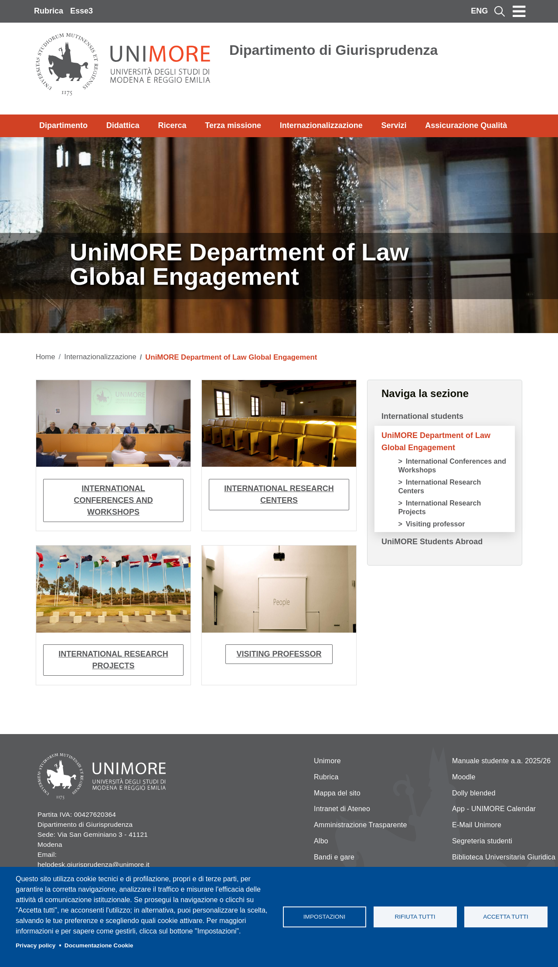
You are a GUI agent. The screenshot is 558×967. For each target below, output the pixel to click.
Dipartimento (63, 125)
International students (422, 416)
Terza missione (233, 125)
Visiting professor (278, 654)
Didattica (123, 125)
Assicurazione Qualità (466, 125)
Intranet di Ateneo (342, 808)
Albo (321, 841)
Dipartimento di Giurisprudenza (333, 50)
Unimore (327, 761)
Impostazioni (324, 916)
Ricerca (172, 125)
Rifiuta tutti (415, 916)
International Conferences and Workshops (113, 500)
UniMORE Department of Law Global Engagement (435, 441)
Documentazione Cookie (99, 945)
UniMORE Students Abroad (432, 541)
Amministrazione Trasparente (360, 825)
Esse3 (81, 11)
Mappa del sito (337, 793)
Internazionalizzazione (321, 125)
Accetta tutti (505, 916)
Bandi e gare (334, 857)
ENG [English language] (479, 11)
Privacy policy (35, 945)
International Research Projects (113, 660)
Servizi (393, 125)
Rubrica (48, 11)
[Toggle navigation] (519, 11)
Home (45, 357)
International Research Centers (278, 494)
